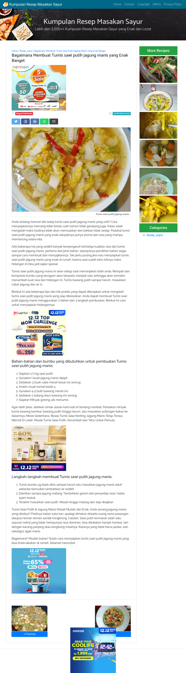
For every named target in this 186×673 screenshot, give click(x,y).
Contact (129, 4)
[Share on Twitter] (16, 121)
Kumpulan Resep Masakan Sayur (32, 4)
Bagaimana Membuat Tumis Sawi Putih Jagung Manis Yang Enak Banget (70, 51)
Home (117, 4)
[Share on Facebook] (25, 121)
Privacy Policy (173, 4)
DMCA (157, 4)
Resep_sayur (26, 51)
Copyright (143, 4)
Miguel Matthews (24, 113)
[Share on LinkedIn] (35, 121)
